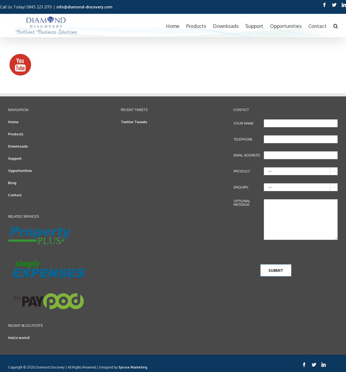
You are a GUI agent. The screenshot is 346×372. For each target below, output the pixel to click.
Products (15, 134)
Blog (12, 183)
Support (15, 158)
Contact (15, 195)
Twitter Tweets (134, 122)
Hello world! (19, 337)
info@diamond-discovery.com (84, 7)
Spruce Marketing (132, 367)
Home (13, 122)
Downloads (18, 146)
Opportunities (20, 170)
